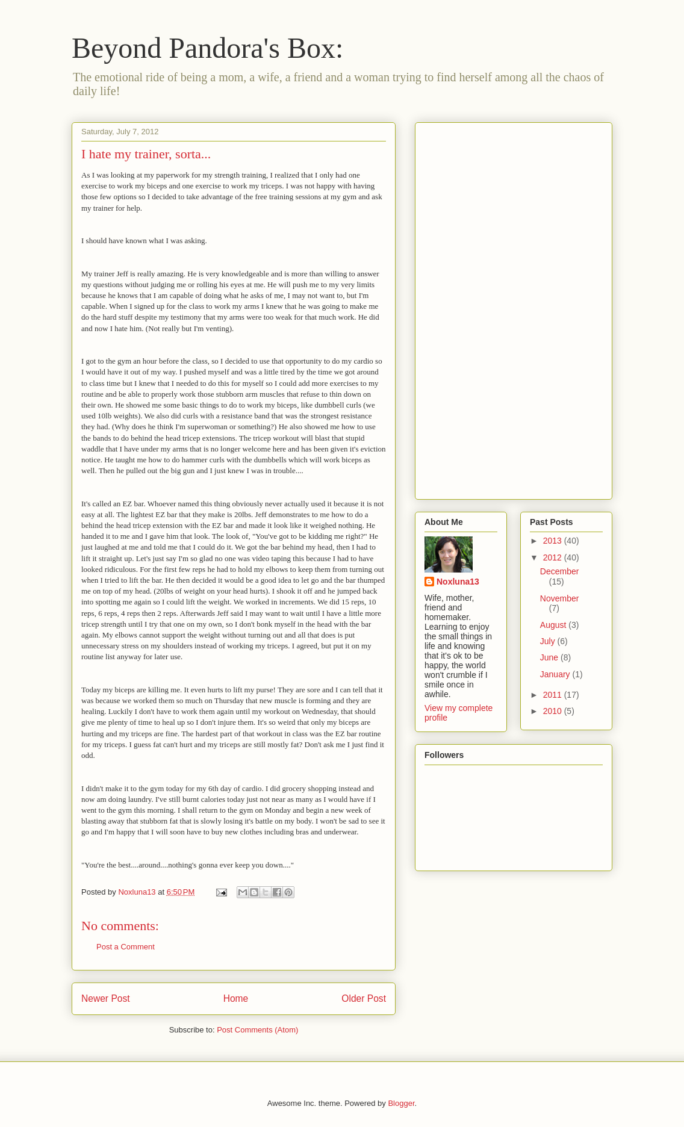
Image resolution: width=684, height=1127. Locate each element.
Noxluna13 (458, 581)
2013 (553, 540)
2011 (553, 695)
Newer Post (105, 998)
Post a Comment (125, 946)
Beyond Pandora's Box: (207, 48)
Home (236, 998)
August (554, 625)
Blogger (401, 1103)
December (559, 571)
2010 (553, 711)
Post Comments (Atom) (257, 1029)
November (559, 598)
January (556, 674)
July (549, 641)
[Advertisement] (472, 307)
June (550, 657)
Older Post (363, 998)
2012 (553, 557)
